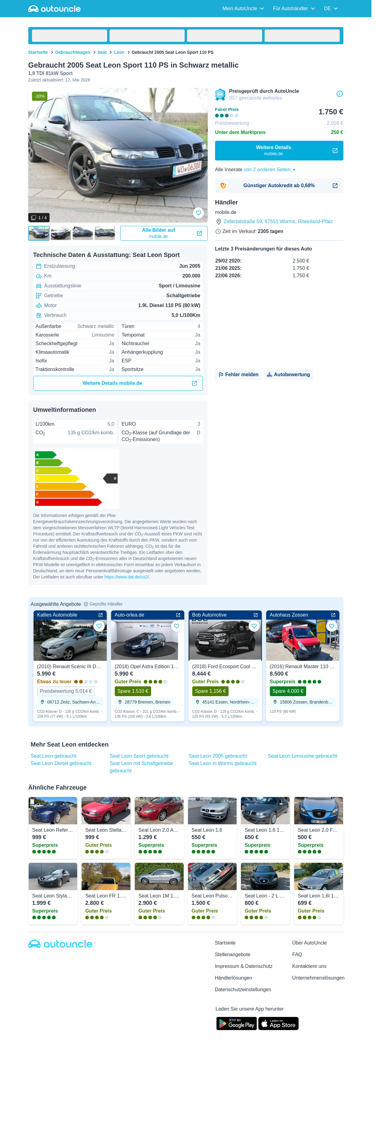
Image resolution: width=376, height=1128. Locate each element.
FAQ (297, 954)
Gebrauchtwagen (72, 52)
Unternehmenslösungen (318, 977)
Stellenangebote (232, 954)
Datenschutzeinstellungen (243, 989)
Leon (119, 52)
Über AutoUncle (309, 942)
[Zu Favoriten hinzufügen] (198, 213)
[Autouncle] (60, 944)
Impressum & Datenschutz (244, 966)
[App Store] (278, 1023)
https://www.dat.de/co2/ (126, 576)
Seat (102, 52)
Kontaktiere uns (309, 966)
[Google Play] (237, 1023)
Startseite (38, 52)
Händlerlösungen (233, 977)
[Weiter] (203, 155)
